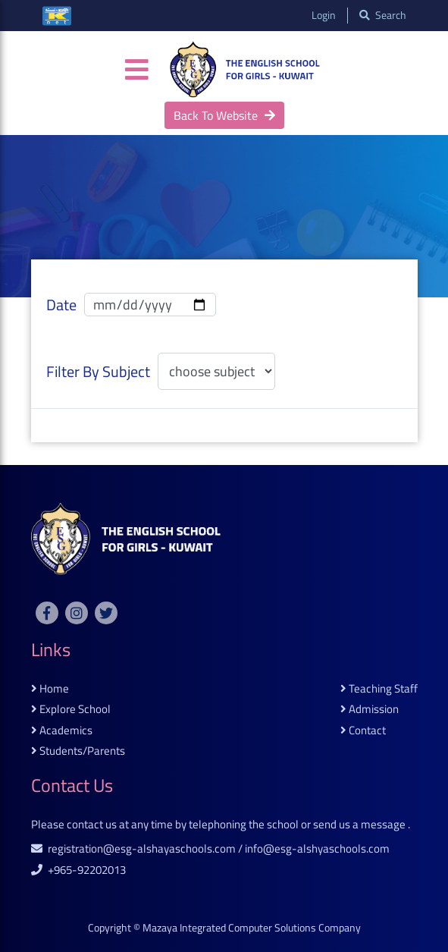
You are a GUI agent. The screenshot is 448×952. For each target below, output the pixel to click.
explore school (71, 709)
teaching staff (379, 689)
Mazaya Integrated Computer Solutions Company (252, 928)
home (50, 689)
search (382, 16)
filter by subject (98, 371)
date (61, 305)
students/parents (78, 751)
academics (61, 731)
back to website (224, 115)
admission (369, 709)
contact (363, 731)
